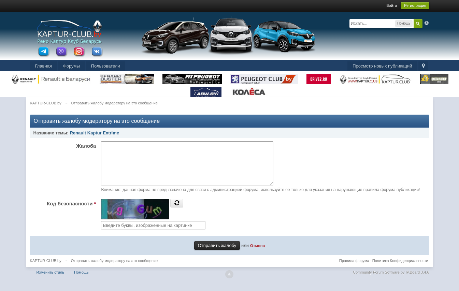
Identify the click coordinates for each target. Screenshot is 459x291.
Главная (43, 66)
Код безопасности (71, 212)
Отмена (257, 253)
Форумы (71, 66)
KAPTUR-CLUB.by (45, 269)
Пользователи (105, 66)
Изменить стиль (50, 280)
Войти (391, 5)
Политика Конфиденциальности (400, 269)
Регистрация (415, 5)
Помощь (81, 280)
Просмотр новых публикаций (382, 66)
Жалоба (86, 146)
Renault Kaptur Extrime (94, 132)
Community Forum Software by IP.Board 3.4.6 (391, 280)
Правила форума (354, 269)
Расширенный (426, 23)
